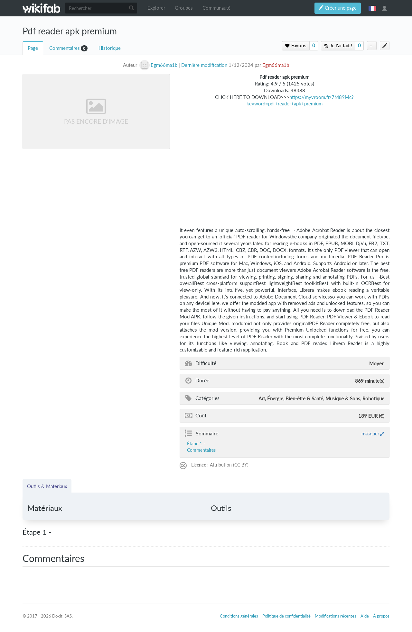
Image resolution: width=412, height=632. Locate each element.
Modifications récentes (335, 616)
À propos (381, 616)
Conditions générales (239, 616)
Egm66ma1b (275, 65)
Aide (364, 616)
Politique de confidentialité (286, 616)
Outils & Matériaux (47, 486)
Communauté (216, 8)
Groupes (184, 8)
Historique (109, 48)
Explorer (156, 8)
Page (33, 48)
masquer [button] (370, 433)
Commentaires (64, 48)
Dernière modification (204, 65)
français (372, 8)
